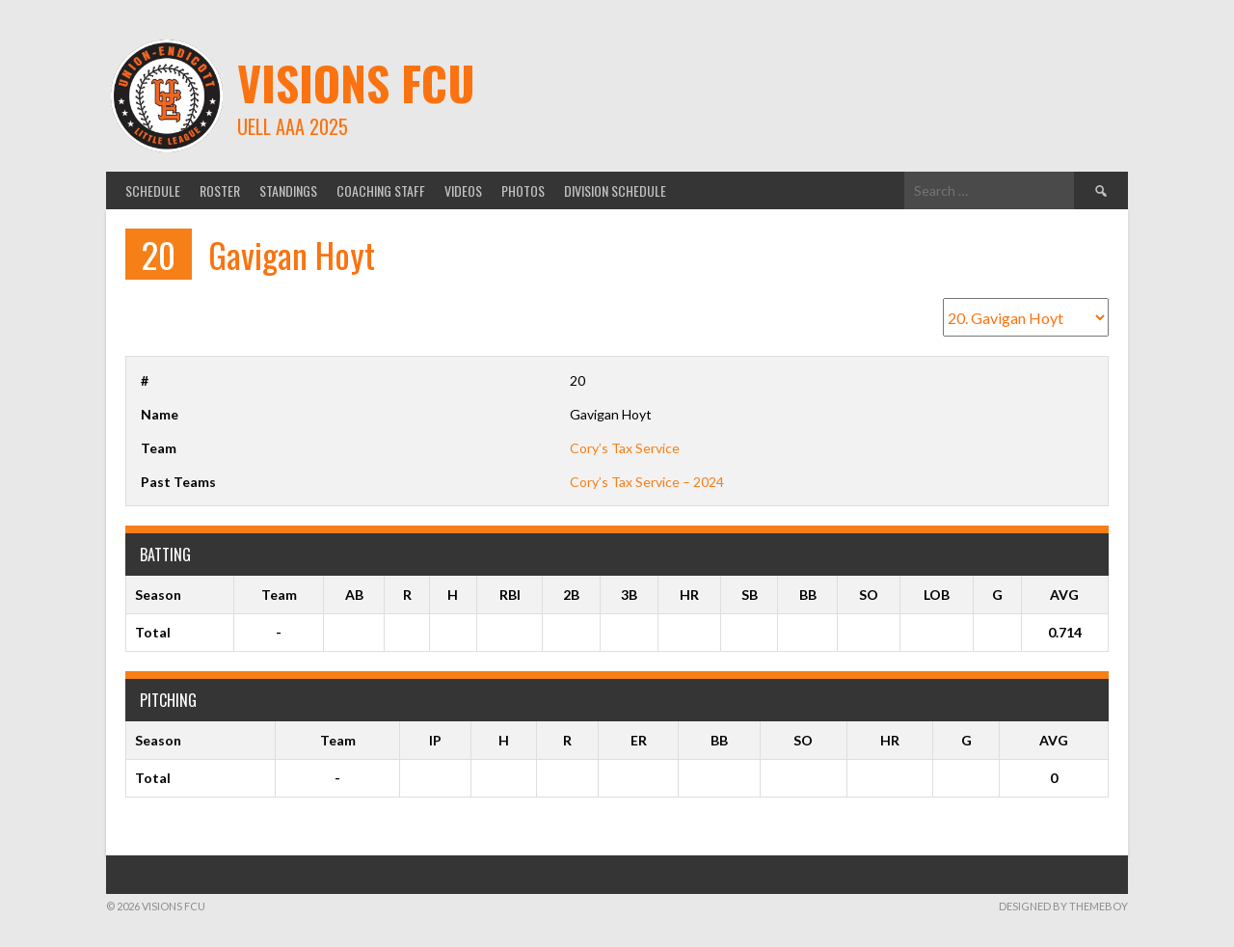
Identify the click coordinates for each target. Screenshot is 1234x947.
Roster (220, 190)
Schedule (152, 190)
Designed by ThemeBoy (1063, 906)
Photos (523, 190)
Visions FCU (356, 82)
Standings (288, 190)
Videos (463, 190)
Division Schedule (615, 190)
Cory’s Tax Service (625, 448)
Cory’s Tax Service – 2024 (647, 482)
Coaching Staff (380, 190)
